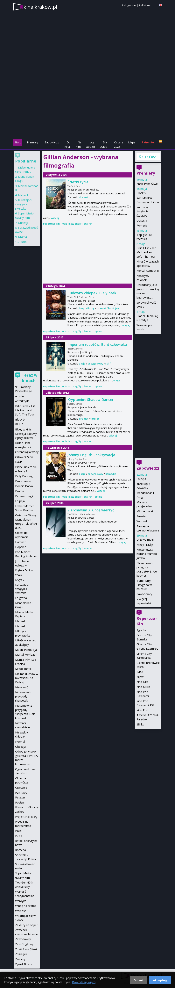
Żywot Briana (23, 964)
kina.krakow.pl (40, 6)
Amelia (19, 396)
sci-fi (108, 363)
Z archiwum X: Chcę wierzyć (90, 510)
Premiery (32, 142)
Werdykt (141, 521)
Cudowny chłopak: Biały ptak (91, 293)
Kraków (147, 156)
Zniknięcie (21, 954)
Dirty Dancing (24, 476)
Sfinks (140, 724)
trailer (88, 223)
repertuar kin (51, 223)
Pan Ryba (21, 792)
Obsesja (141, 220)
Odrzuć (138, 980)
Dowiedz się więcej (84, 982)
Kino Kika (142, 682)
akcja (82, 363)
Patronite (148, 142)
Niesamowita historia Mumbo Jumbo (146, 554)
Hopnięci (20, 547)
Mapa (132, 142)
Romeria (141, 225)
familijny (113, 308)
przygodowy (95, 363)
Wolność (20, 911)
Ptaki (18, 831)
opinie (98, 331)
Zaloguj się (129, 5)
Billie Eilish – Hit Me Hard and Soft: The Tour (25, 410)
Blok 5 (19, 424)
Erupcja (141, 479)
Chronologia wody (26, 452)
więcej (55, 218)
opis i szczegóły (71, 223)
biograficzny (86, 308)
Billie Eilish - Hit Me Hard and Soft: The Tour (146, 252)
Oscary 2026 (118, 144)
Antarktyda (22, 401)
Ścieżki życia (77, 182)
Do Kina (67, 144)
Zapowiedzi (52, 142)
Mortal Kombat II (147, 270)
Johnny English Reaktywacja (91, 454)
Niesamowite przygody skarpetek (23, 696)
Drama (22, 237)
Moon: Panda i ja (26, 650)
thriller (94, 418)
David (19, 462)
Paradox (141, 719)
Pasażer (141, 516)
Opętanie (21, 787)
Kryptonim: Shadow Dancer (90, 399)
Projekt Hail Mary (26, 817)
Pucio (23, 242)
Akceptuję (160, 980)
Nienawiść (21, 687)
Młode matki (144, 511)
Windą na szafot (25, 906)
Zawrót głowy (24, 944)
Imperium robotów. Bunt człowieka (97, 344)
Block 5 (141, 193)
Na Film (78, 144)
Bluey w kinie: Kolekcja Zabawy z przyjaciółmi (26, 434)
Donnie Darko (24, 486)
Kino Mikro (143, 687)
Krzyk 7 (19, 579)
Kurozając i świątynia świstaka (143, 211)
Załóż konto (146, 5)
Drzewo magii (145, 539)
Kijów (140, 677)
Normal (20, 741)
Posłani (19, 802)
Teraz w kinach (29, 377)
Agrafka (141, 630)
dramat (83, 197)
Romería (20, 850)
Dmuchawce (23, 481)
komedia (110, 474)
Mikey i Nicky (144, 544)
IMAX (139, 672)
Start (17, 142)
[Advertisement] (87, 111)
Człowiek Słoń (24, 457)
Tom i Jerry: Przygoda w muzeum (144, 585)
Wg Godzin (90, 144)
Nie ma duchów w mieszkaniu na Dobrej (26, 678)
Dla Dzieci (103, 144)
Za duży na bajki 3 (26, 925)
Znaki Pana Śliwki (147, 184)
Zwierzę (20, 959)
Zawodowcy (144, 594)
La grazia (21, 598)
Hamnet (20, 542)
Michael (23, 195)
